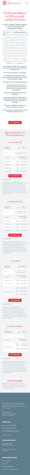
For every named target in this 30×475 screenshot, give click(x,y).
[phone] (5, 435)
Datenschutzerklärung (8, 466)
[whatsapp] (10, 435)
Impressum (5, 463)
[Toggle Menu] (27, 3)
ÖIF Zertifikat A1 (19, 63)
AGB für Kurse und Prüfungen (10, 469)
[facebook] (2, 435)
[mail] (8, 435)
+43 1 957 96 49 (11, 425)
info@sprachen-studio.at (12, 431)
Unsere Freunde (6, 461)
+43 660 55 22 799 (11, 428)
